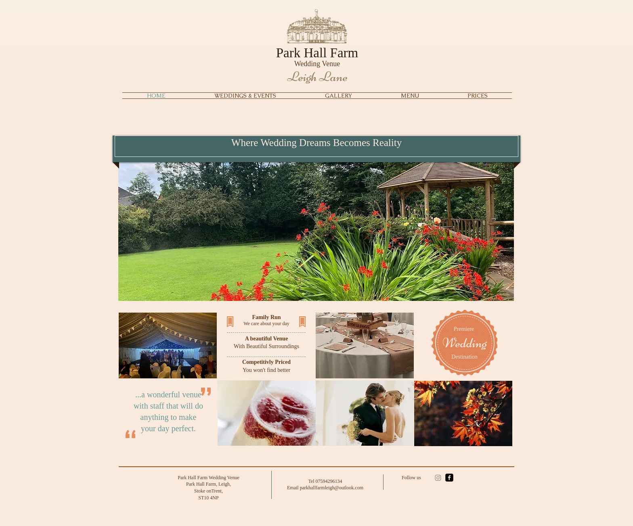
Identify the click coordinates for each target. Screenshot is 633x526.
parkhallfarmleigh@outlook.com (331, 488)
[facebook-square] (449, 478)
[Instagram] (438, 478)
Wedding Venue (317, 64)
